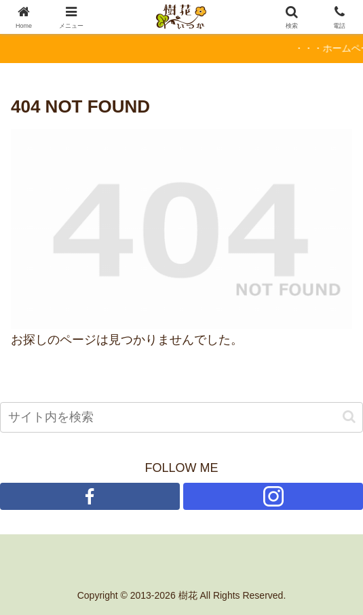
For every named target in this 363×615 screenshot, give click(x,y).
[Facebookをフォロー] (90, 496)
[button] (349, 416)
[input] (181, 417)
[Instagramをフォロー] (273, 496)
